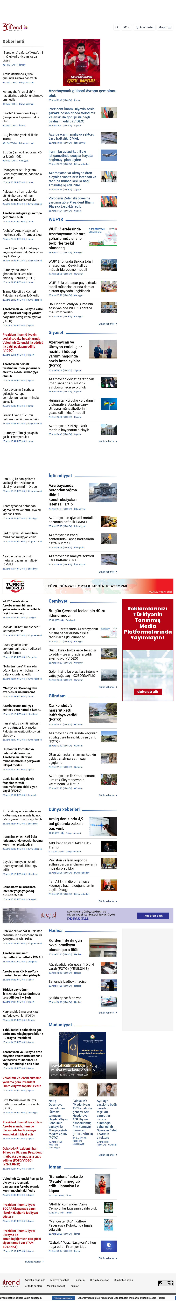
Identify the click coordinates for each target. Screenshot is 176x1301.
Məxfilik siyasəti (56, 1286)
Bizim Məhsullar (99, 1280)
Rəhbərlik (80, 1280)
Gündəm (57, 695)
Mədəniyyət (60, 1024)
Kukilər (75, 1286)
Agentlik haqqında (35, 1280)
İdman (55, 1167)
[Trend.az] (15, 27)
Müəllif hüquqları (123, 1280)
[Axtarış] (116, 27)
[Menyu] (165, 27)
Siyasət (56, 332)
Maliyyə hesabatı (59, 1280)
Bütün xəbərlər (106, 323)
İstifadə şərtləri (33, 1286)
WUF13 (56, 219)
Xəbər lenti (13, 41)
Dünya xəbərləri (64, 809)
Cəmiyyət (58, 601)
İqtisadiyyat (60, 475)
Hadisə (55, 930)
